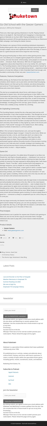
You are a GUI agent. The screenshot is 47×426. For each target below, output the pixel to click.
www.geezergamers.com (16, 230)
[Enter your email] (14, 310)
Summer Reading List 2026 (12, 282)
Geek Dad (14, 252)
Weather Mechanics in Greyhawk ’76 (15, 279)
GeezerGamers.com (32, 72)
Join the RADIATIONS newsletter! (15, 316)
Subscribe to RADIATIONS (13, 401)
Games (8, 252)
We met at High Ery (9, 284)
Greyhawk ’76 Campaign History (13, 287)
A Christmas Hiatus (8, 255)
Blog (3, 252)
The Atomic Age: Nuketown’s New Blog (14, 257)
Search (35, 10)
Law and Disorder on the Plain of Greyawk (16, 277)
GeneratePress (32, 423)
